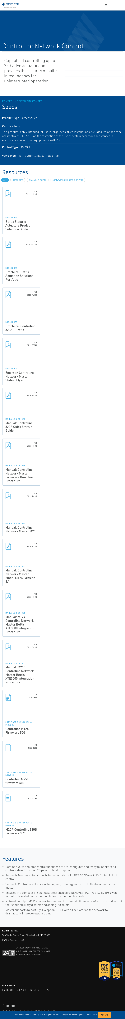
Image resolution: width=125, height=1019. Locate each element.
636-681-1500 (17, 939)
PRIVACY (28, 1010)
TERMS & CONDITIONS (12, 1010)
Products (7, 990)
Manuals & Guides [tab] (37, 180)
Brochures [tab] (18, 180)
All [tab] (5, 180)
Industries (36, 990)
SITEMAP (51, 1010)
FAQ (47, 990)
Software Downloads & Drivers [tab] (68, 180)
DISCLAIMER (39, 1010)
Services (21, 990)
